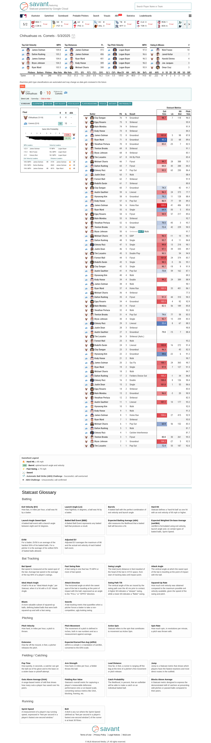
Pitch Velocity (28, 626)
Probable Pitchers (80, 15)
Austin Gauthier (101, 192)
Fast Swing (32, 469)
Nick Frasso (167, 50)
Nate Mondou (100, 126)
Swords (68, 602)
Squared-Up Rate (159, 583)
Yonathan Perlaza (102, 144)
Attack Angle (157, 566)
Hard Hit (30, 462)
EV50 (24, 540)
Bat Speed (26, 566)
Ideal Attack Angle (30, 583)
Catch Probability (116, 679)
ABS (118, 15)
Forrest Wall (100, 179)
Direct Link (25, 99)
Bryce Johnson (38, 63)
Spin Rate (155, 626)
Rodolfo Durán (101, 183)
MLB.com (127, 735)
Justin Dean (100, 174)
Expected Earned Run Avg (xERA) (80, 642)
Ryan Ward (36, 67)
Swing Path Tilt (115, 583)
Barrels (111, 507)
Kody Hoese (80, 63)
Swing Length (114, 566)
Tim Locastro (100, 157)
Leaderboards (145, 15)
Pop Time (26, 663)
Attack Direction (72, 583)
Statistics (131, 15)
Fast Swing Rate (72, 566)
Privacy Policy (100, 735)
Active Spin (113, 626)
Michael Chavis (82, 67)
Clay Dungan (100, 118)
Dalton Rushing (38, 54)
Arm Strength (71, 663)
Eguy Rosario (100, 122)
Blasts (24, 602)
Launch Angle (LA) (73, 507)
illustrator (35, 15)
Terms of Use (86, 735)
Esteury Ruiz (100, 170)
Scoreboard (63, 15)
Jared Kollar (167, 54)
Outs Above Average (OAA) (34, 679)
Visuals (107, 15)
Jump (154, 663)
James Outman (38, 50)
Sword (30, 473)
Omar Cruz (166, 67)
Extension (26, 642)
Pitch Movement (72, 626)
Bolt (67, 709)
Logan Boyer (124, 50)
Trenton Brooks (101, 148)
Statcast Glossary (39, 492)
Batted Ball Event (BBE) (76, 520)
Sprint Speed (28, 709)
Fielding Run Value (73, 679)
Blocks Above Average (161, 679)
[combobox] (163, 6)
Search (96, 15)
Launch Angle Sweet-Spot (34, 520)
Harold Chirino (168, 58)
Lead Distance (114, 663)
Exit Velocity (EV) (30, 507)
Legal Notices (115, 735)
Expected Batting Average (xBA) (123, 520)
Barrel (31, 465)
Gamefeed (49, 15)
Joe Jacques (167, 63)
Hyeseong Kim (101, 196)
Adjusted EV (70, 540)
